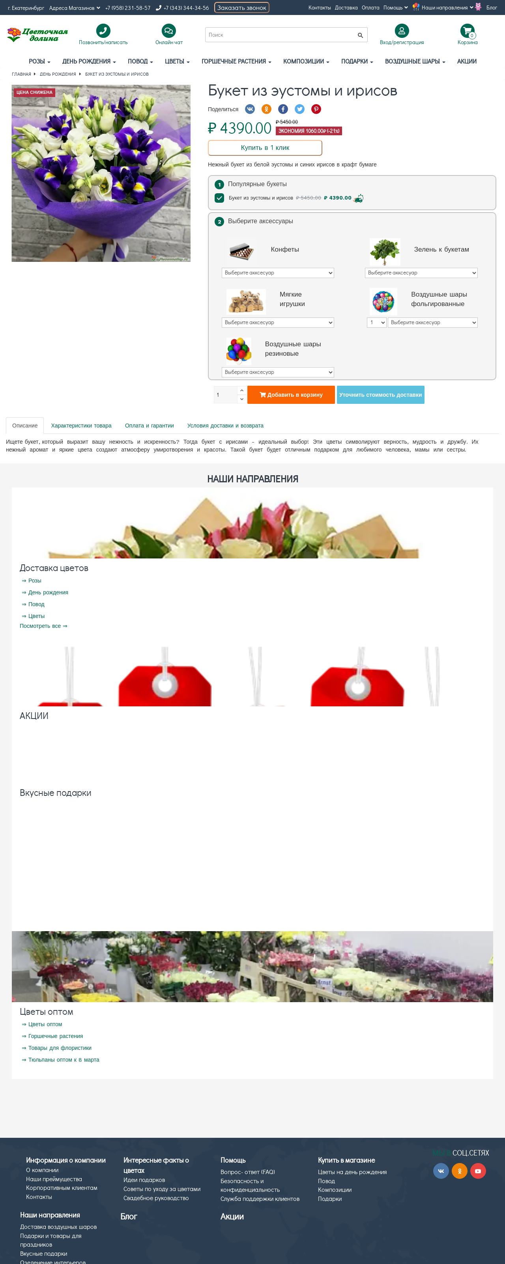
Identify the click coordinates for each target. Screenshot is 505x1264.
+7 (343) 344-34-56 (182, 7)
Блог (491, 7)
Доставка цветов (54, 567)
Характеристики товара (81, 425)
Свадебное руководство (156, 1197)
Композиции (306, 61)
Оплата (371, 7)
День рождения (89, 61)
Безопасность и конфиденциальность (250, 1185)
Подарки (357, 61)
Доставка (346, 7)
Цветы (177, 61)
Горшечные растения (236, 61)
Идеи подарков (144, 1179)
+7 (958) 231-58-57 (128, 7)
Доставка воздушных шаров (58, 1226)
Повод (140, 61)
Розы (39, 61)
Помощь (395, 7)
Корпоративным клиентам (61, 1187)
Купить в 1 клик (265, 147)
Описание (24, 425)
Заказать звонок (241, 7)
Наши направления (447, 7)
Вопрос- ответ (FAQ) (248, 1171)
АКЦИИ (467, 61)
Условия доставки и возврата (225, 425)
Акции (232, 1216)
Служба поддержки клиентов (260, 1198)
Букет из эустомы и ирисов (290, 198)
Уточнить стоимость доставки (380, 395)
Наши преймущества (54, 1178)
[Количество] (226, 394)
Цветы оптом (46, 1011)
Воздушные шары (415, 61)
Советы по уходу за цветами (161, 1188)
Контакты (320, 7)
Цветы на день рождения (352, 1171)
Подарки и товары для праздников (51, 1240)
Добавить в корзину (291, 395)
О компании (42, 1169)
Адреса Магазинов (74, 7)
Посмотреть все (40, 626)
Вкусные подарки (56, 792)
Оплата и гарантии (149, 425)
